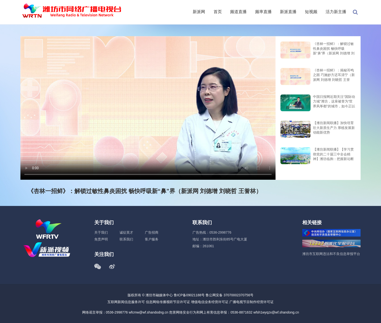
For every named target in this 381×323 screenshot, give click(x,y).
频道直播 (238, 11)
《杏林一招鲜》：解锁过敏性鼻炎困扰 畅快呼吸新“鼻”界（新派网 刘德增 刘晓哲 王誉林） (334, 49)
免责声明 (101, 239)
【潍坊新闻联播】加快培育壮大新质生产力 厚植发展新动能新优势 (334, 127)
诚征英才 (126, 232)
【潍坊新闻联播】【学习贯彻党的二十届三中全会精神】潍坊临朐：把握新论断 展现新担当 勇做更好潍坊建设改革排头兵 (334, 154)
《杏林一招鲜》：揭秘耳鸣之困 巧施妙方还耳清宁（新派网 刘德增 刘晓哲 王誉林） (334, 75)
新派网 (199, 11)
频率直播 (263, 11)
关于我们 (101, 232)
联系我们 (126, 239)
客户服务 (151, 239)
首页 (218, 11)
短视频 (311, 11)
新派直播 (288, 11)
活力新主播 (336, 11)
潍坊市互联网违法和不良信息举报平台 (331, 254)
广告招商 (151, 232)
